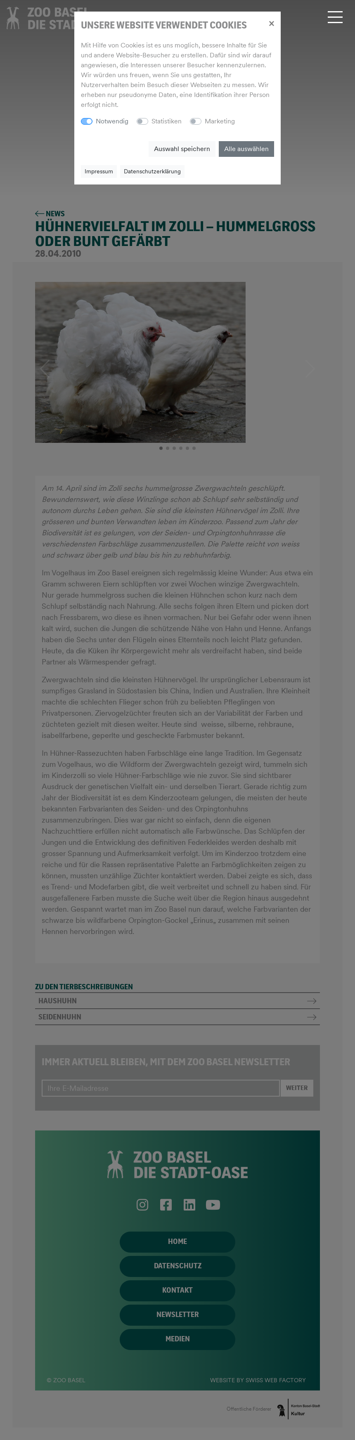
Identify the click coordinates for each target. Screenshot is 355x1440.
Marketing (220, 121)
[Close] (271, 23)
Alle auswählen (246, 149)
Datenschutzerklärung (152, 171)
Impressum (99, 171)
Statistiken (166, 121)
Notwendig (112, 121)
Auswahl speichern (182, 149)
